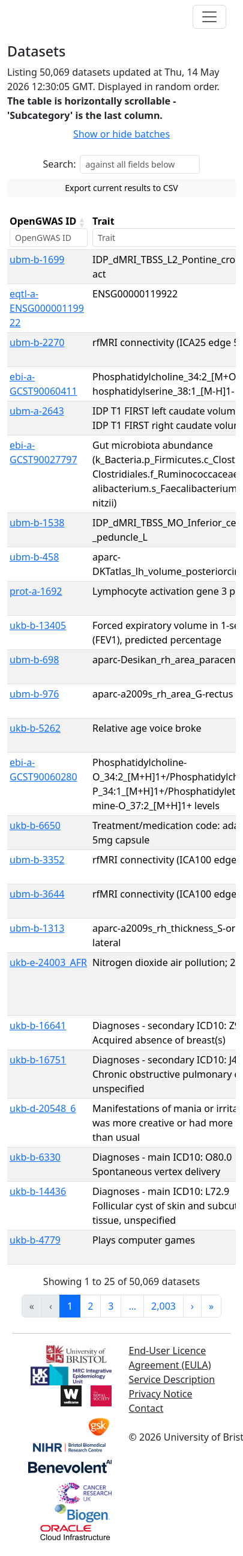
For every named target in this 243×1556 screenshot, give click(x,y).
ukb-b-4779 (35, 1240)
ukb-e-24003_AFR (48, 962)
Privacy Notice (161, 1393)
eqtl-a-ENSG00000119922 (47, 308)
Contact (146, 1408)
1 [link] (70, 1306)
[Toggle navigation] (209, 17)
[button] (81, 222)
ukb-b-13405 (38, 625)
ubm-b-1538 (37, 522)
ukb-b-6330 (35, 1157)
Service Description (172, 1379)
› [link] (192, 1306)
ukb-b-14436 (38, 1191)
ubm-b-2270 (37, 342)
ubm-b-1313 (37, 928)
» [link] (211, 1306)
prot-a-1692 (36, 591)
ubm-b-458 (34, 557)
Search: (59, 164)
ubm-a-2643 (37, 411)
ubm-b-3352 (37, 859)
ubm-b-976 (34, 694)
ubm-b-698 (34, 659)
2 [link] (90, 1306)
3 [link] (110, 1306)
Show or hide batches (121, 134)
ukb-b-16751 (38, 1059)
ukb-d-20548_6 (43, 1108)
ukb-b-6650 (35, 825)
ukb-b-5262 (35, 728)
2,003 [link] (163, 1306)
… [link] (132, 1306)
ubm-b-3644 (37, 894)
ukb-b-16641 (38, 1025)
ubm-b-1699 (37, 259)
